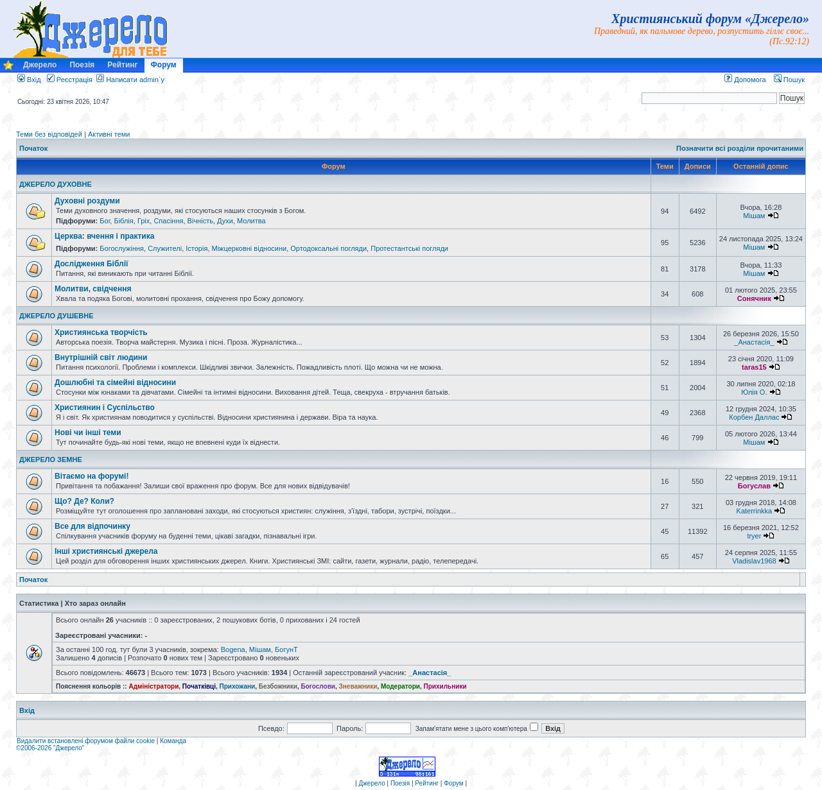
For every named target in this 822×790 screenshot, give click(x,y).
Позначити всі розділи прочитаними (739, 148)
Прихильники (445, 686)
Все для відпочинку (92, 526)
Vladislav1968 (754, 561)
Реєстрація (69, 79)
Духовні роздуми (87, 200)
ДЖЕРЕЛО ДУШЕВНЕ (56, 316)
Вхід (29, 79)
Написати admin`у (135, 79)
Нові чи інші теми (88, 432)
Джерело (40, 64)
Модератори (400, 686)
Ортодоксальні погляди (328, 248)
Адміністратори (153, 686)
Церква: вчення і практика (104, 236)
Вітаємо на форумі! (91, 476)
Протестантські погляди (409, 248)
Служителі (165, 248)
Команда (173, 740)
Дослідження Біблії (91, 263)
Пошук (789, 79)
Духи (225, 221)
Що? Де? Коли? (84, 501)
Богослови (318, 686)
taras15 (754, 367)
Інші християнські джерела (106, 551)
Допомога (744, 79)
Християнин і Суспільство (105, 407)
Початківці (199, 686)
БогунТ (286, 649)
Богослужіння (122, 248)
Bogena (233, 649)
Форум (164, 64)
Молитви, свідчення (93, 288)
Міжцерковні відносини (249, 248)
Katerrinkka (755, 511)
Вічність (200, 221)
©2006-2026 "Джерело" (50, 747)
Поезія (81, 64)
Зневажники (358, 686)
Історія (196, 248)
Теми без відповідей (49, 134)
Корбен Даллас (754, 417)
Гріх (143, 221)
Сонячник (754, 298)
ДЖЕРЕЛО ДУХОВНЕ (55, 184)
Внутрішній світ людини (101, 357)
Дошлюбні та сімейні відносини (115, 382)
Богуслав (754, 486)
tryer (754, 536)
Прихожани (238, 686)
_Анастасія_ (754, 342)
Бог (105, 221)
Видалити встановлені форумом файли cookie (86, 740)
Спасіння (168, 221)
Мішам (754, 215)
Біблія (123, 221)
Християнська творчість (101, 332)
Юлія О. (754, 392)
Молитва (251, 221)
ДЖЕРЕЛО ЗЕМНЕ (50, 459)
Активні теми (109, 134)
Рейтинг (122, 64)
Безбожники (278, 686)
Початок (33, 148)
